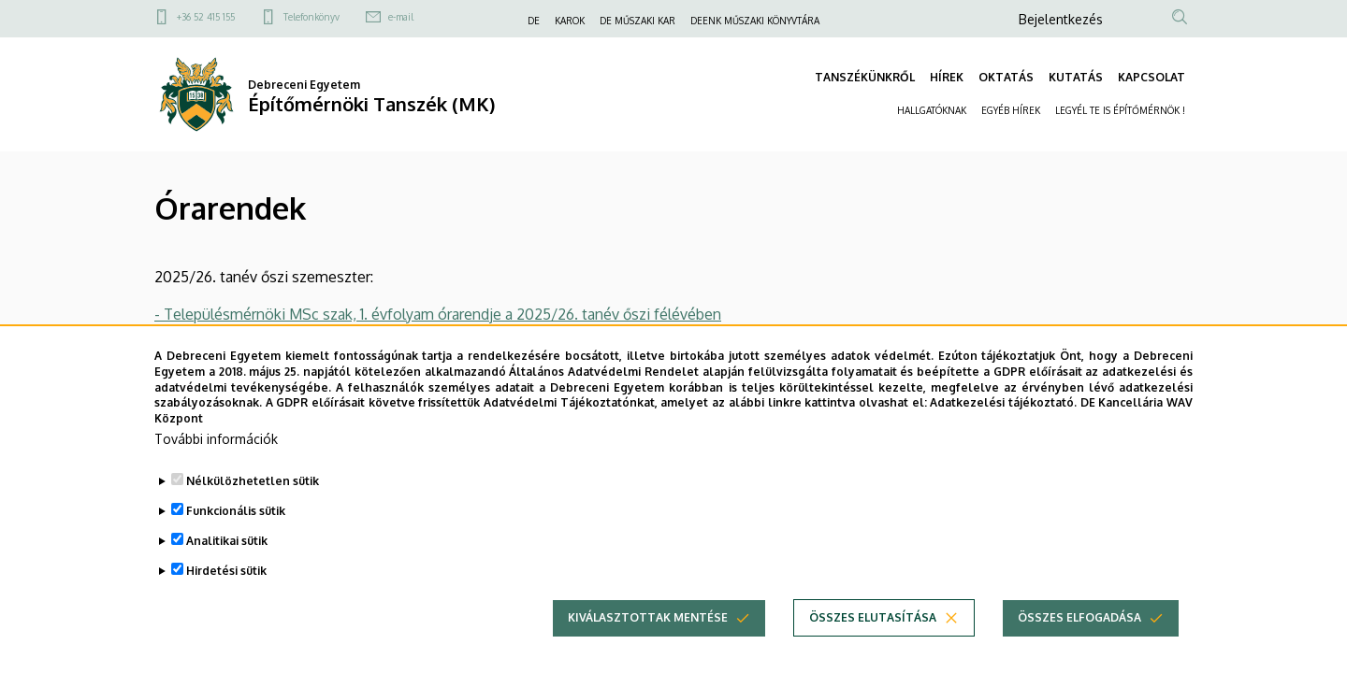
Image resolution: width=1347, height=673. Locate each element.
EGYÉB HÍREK (1010, 110)
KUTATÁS (1076, 77)
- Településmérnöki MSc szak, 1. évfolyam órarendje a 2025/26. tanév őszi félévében (437, 314)
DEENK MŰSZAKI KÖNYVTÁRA (754, 20)
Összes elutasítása (872, 640)
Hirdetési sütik (226, 593)
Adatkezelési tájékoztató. (1003, 426)
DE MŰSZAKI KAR (637, 20)
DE (534, 20)
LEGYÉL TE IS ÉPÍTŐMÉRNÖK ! (1120, 110)
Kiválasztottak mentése (648, 640)
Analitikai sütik (227, 563)
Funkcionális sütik (235, 533)
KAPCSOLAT (1151, 77)
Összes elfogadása (1079, 640)
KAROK (570, 20)
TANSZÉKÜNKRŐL (865, 77)
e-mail (400, 16)
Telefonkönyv (311, 16)
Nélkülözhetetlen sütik (252, 503)
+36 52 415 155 (206, 16)
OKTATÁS (1006, 77)
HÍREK (946, 77)
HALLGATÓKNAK (931, 110)
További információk (216, 461)
